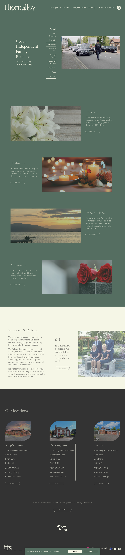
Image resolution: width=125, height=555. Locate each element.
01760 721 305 (109, 8)
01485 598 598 (87, 8)
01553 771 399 (64, 8)
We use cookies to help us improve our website (43, 551)
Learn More (92, 137)
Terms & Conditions (18, 550)
